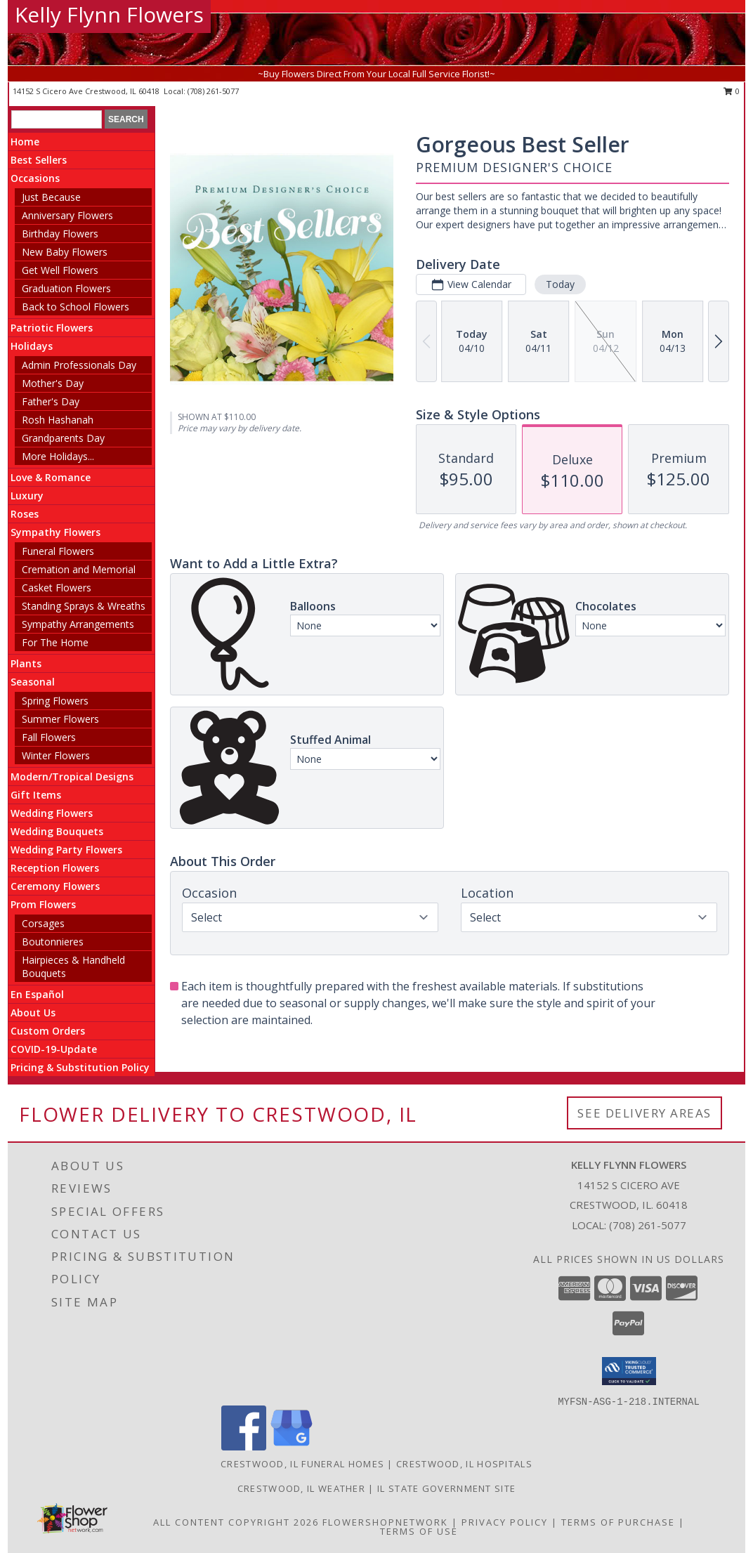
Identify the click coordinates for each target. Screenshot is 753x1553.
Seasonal (33, 681)
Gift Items (36, 794)
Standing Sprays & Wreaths (83, 605)
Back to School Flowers (75, 306)
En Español (37, 994)
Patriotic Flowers (52, 327)
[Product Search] (56, 119)
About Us (33, 1012)
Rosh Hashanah (57, 419)
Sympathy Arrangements (78, 624)
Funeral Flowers (58, 551)
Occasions (35, 178)
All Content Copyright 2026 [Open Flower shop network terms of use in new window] (236, 1522)
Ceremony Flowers (55, 886)
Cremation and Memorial (79, 569)
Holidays (32, 346)
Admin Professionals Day (79, 365)
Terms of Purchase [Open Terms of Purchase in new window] (618, 1522)
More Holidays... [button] (58, 456)
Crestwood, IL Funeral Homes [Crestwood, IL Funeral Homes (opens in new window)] (302, 1463)
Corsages (43, 923)
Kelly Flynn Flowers (109, 14)
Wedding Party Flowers (66, 849)
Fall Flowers (49, 737)
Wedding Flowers (52, 813)
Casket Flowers (56, 587)
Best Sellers (39, 159)
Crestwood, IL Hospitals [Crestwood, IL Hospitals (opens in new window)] (464, 1463)
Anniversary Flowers (67, 215)
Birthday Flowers (60, 233)
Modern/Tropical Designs (72, 776)
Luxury (27, 495)
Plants (26, 663)
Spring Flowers (55, 700)
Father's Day (50, 401)
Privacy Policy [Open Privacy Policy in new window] (504, 1522)
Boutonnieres (53, 941)
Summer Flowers (60, 719)
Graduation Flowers (66, 288)
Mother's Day (53, 383)
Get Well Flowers (60, 270)
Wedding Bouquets (57, 831)
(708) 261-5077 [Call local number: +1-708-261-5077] (213, 91)
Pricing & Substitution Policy (80, 1067)
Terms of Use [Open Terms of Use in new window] (419, 1531)
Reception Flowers (55, 867)
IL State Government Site (446, 1488)
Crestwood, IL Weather (301, 1488)
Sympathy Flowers (55, 532)
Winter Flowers (56, 755)
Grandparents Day (63, 438)
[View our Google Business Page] (291, 1446)
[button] (629, 1371)
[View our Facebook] (243, 1446)
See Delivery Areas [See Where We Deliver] (644, 1113)
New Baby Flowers (64, 251)
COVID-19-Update (54, 1049)
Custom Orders (48, 1030)
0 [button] (731, 91)
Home (25, 141)
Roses (25, 513)
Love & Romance (51, 477)
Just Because (51, 197)
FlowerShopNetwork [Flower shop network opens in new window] (385, 1522)
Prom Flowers (43, 904)
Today (560, 284)
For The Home (55, 642)
